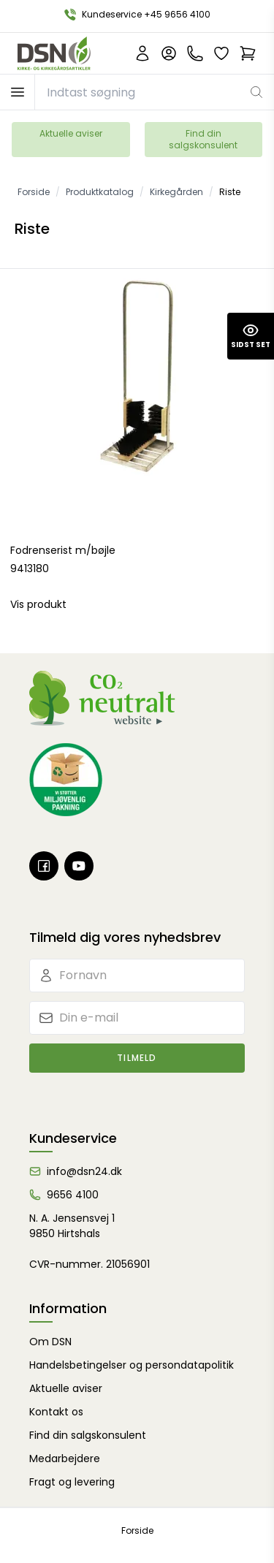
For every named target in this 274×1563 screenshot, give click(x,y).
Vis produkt (38, 604)
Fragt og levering (72, 1482)
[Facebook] (43, 866)
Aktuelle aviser (70, 133)
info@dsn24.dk (84, 1171)
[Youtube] (79, 866)
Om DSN (50, 1341)
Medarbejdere (64, 1458)
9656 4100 (73, 1194)
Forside (137, 1530)
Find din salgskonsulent (203, 139)
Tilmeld (136, 1057)
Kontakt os (56, 1411)
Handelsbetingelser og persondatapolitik (131, 1365)
